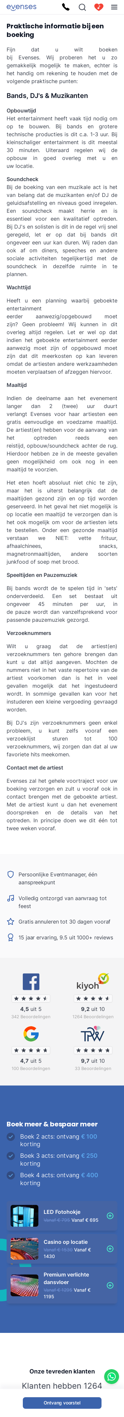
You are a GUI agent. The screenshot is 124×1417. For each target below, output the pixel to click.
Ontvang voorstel (62, 1402)
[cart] (99, 7)
